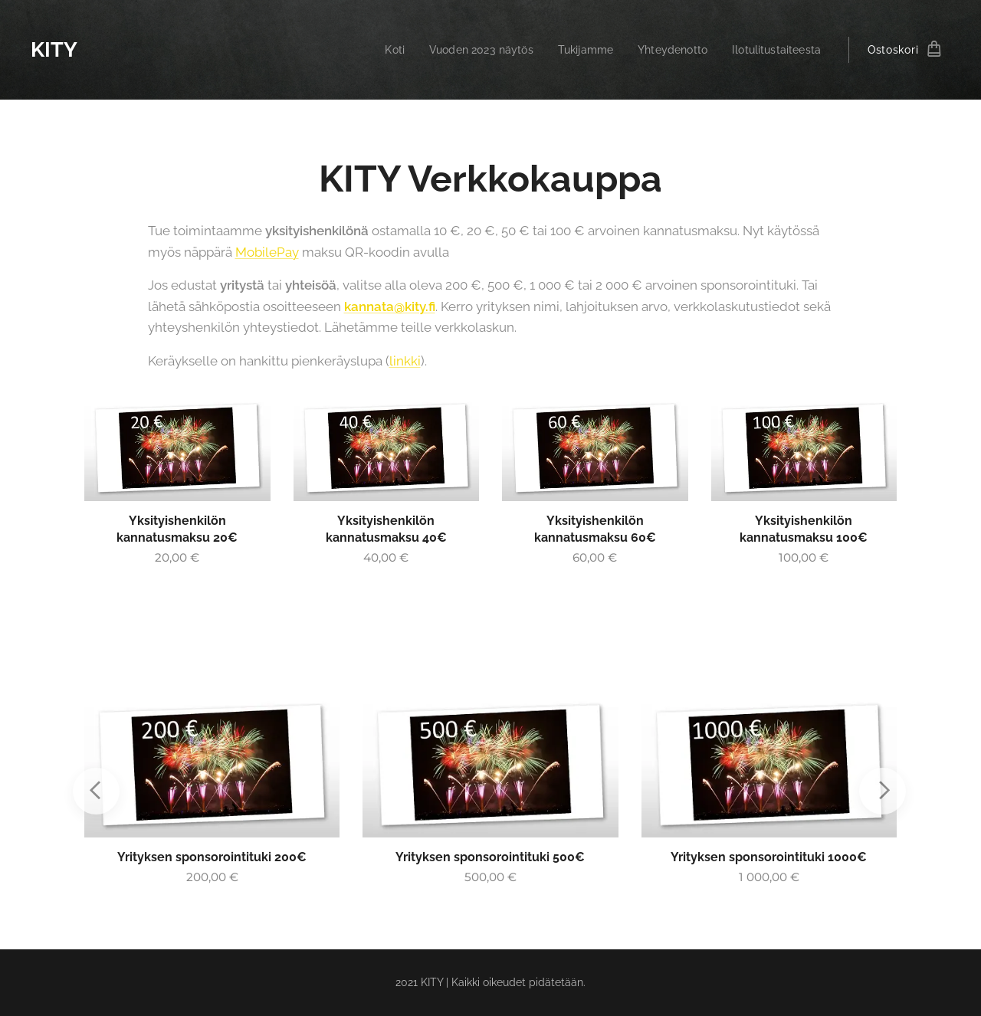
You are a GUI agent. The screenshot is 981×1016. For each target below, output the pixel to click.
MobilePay (267, 252)
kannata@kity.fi (389, 306)
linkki (405, 361)
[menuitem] (374, 50)
